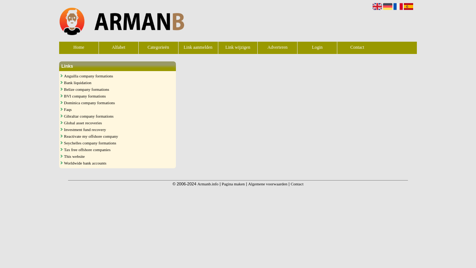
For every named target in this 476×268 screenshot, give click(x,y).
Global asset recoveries (83, 123)
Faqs (68, 109)
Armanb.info (208, 184)
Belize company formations (86, 89)
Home (78, 47)
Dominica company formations (89, 102)
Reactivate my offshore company (91, 136)
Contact (357, 47)
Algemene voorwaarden (267, 184)
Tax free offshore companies (87, 149)
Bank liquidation (77, 82)
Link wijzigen (237, 47)
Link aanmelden (198, 47)
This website (74, 156)
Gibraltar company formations (88, 116)
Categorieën (158, 47)
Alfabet (118, 47)
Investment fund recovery (85, 129)
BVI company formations (85, 96)
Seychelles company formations (90, 143)
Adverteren (277, 47)
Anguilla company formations (88, 76)
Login (317, 47)
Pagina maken (233, 184)
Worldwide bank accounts (85, 163)
